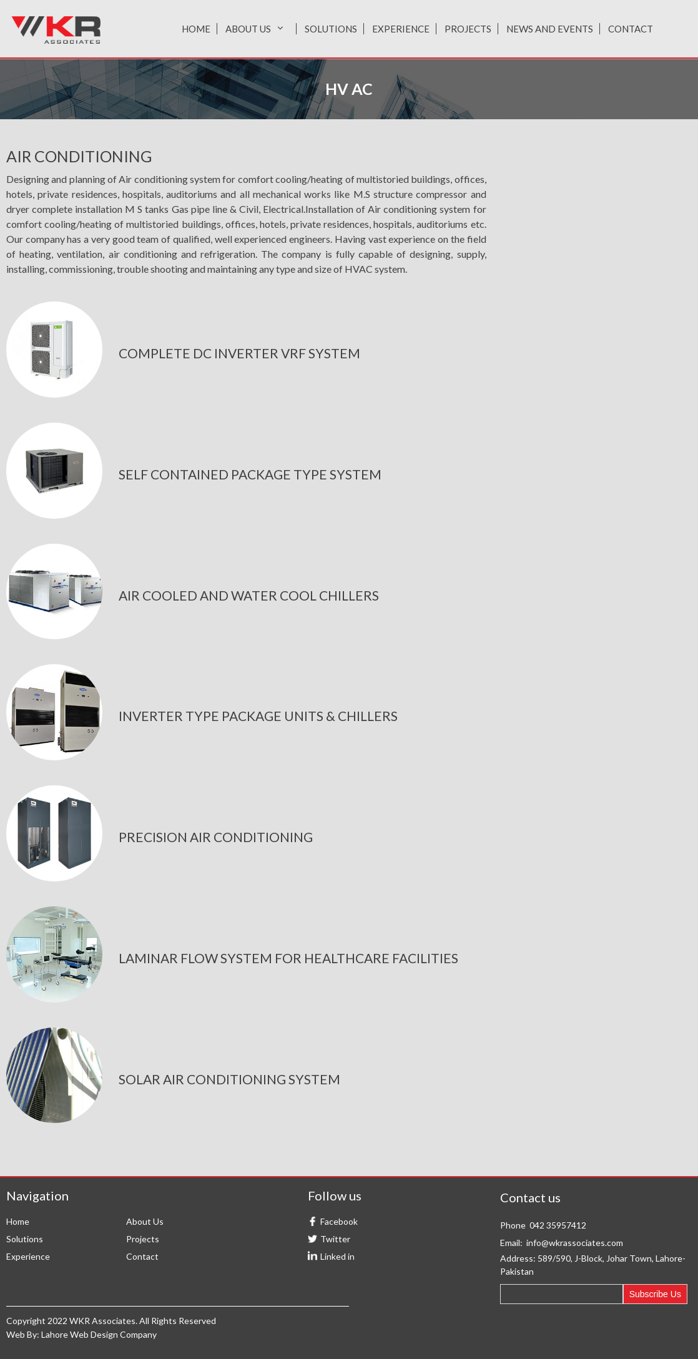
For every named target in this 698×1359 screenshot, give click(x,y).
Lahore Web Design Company (99, 1334)
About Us (257, 28)
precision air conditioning (216, 837)
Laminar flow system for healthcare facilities (288, 958)
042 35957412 (557, 1225)
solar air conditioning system (229, 1079)
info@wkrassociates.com (574, 1242)
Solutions (331, 28)
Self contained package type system (250, 474)
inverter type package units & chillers (258, 716)
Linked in (337, 1256)
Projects (468, 28)
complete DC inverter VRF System (239, 353)
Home (196, 28)
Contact (630, 28)
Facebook (339, 1221)
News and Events (549, 28)
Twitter (335, 1239)
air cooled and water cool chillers (249, 595)
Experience (401, 28)
